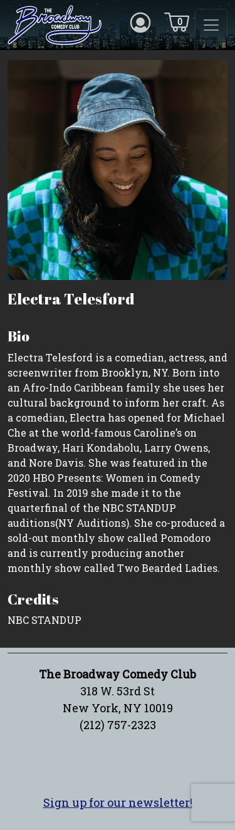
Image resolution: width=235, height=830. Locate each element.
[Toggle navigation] (211, 25)
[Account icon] (140, 21)
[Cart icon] (176, 21)
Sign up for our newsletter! (117, 802)
